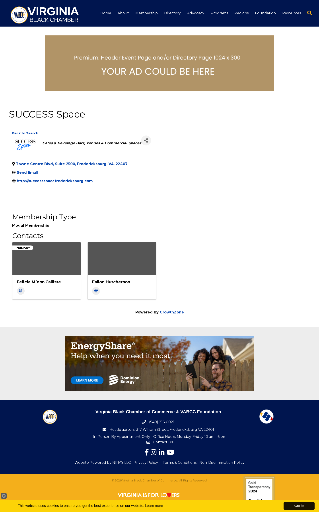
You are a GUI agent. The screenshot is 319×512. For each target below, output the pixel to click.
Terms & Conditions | (180, 462)
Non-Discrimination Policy (222, 462)
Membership (146, 13)
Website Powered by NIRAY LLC (102, 462)
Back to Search (25, 133)
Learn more (154, 506)
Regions (241, 13)
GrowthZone (172, 312)
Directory (172, 13)
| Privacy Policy (144, 462)
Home (105, 13)
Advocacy (195, 13)
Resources (291, 13)
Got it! (299, 506)
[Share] (146, 140)
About (123, 13)
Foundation (265, 13)
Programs (219, 13)
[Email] (21, 291)
